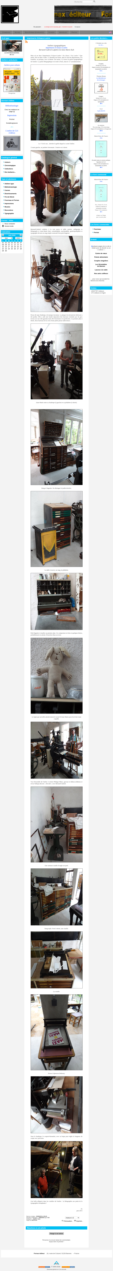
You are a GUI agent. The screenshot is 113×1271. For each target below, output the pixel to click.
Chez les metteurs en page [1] (12, 110)
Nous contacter (9, 224)
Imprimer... (78, 1221)
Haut (56, 1264)
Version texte (9, 226)
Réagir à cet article (56, 1233)
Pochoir (11, 119)
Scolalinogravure (12, 123)
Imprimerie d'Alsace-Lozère (38, 38)
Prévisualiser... (67, 1221)
